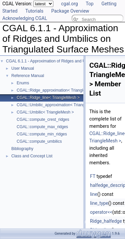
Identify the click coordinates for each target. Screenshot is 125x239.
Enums (23, 83)
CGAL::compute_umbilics (39, 141)
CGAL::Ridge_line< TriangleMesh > (48, 97)
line (93, 194)
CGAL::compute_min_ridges (42, 134)
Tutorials (34, 11)
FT (92, 176)
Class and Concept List (31, 156)
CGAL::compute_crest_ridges (43, 119)
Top (90, 3)
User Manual (22, 68)
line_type (99, 203)
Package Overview (70, 11)
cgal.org (69, 3)
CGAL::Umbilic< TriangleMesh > (45, 112)
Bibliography (22, 148)
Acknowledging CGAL (24, 18)
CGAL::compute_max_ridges (42, 126)
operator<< (101, 212)
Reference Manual (27, 75)
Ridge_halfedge (106, 221)
